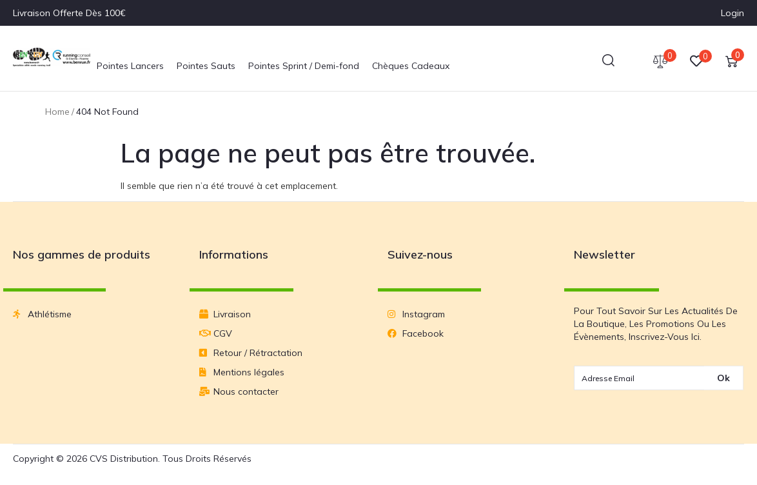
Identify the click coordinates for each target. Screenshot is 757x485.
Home (57, 111)
